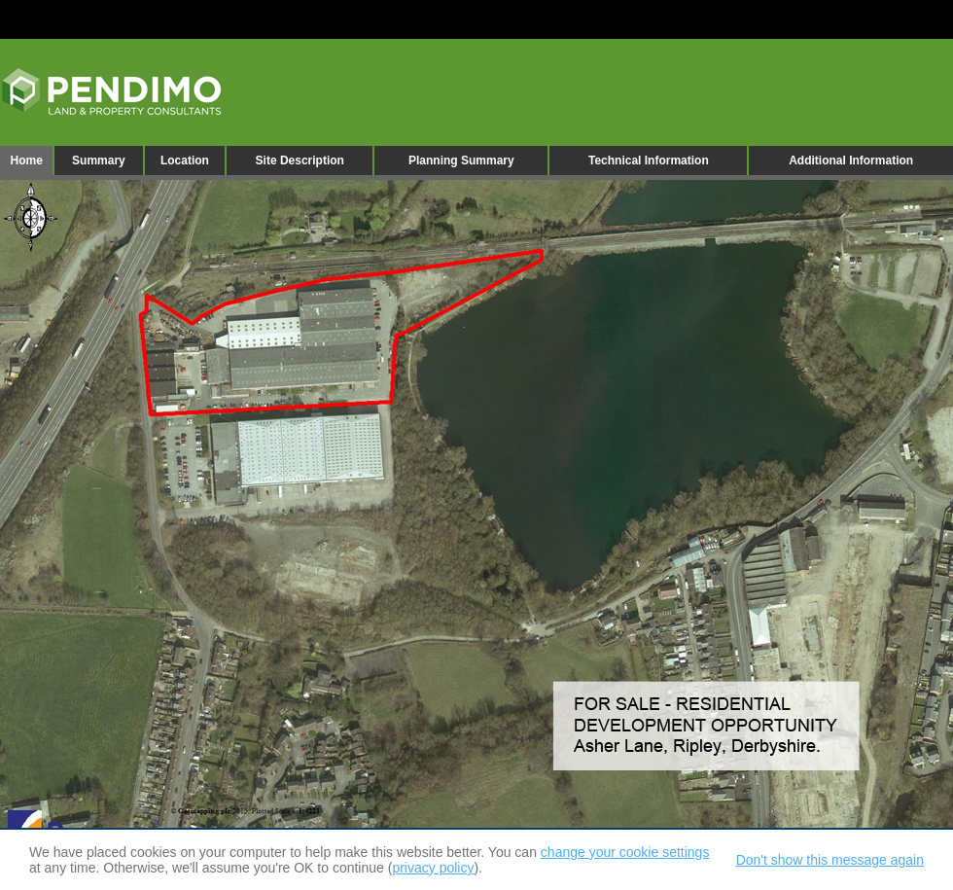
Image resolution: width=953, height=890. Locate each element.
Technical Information (648, 160)
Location (184, 160)
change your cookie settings (625, 852)
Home (26, 160)
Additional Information (851, 160)
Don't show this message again (830, 860)
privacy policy (433, 867)
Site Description (300, 160)
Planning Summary (461, 160)
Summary (98, 160)
